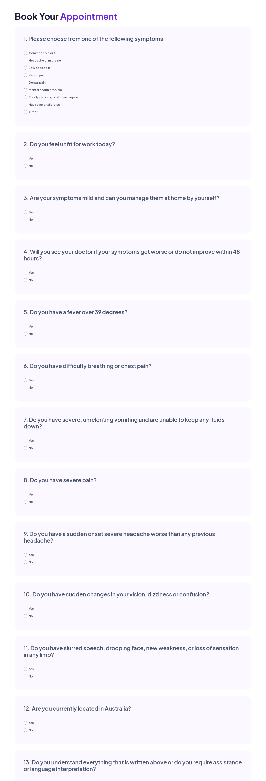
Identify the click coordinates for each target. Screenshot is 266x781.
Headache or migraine (45, 60)
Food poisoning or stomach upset (54, 97)
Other (33, 112)
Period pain (37, 75)
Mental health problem (45, 90)
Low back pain (39, 68)
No (31, 166)
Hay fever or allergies (44, 104)
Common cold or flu (43, 53)
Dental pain (37, 82)
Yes (31, 158)
